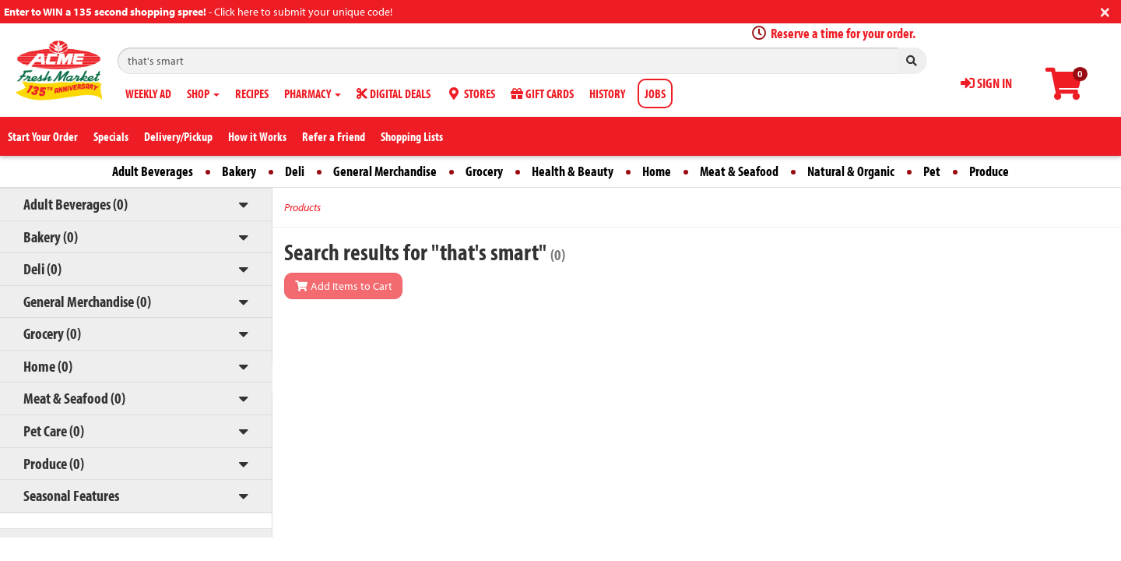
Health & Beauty (572, 171)
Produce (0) (53, 463)
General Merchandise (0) (87, 301)
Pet (931, 171)
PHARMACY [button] (312, 93)
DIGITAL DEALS (393, 93)
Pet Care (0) (53, 430)
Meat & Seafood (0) (74, 398)
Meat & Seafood (739, 171)
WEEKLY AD (148, 93)
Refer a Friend (333, 136)
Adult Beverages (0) (75, 203)
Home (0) (47, 366)
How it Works (257, 136)
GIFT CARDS (542, 93)
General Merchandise (385, 171)
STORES (470, 93)
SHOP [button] (203, 93)
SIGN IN (986, 83)
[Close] (1105, 10)
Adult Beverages (152, 171)
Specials (110, 136)
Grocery (484, 171)
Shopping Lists (412, 136)
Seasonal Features (71, 495)
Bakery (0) (50, 236)
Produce (989, 171)
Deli (294, 171)
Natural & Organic (850, 171)
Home (656, 171)
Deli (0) (42, 268)
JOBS (655, 93)
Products (302, 207)
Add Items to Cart (343, 286)
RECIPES (252, 93)
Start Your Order (43, 136)
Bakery (239, 171)
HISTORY (607, 93)
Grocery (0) (52, 333)
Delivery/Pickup (178, 136)
